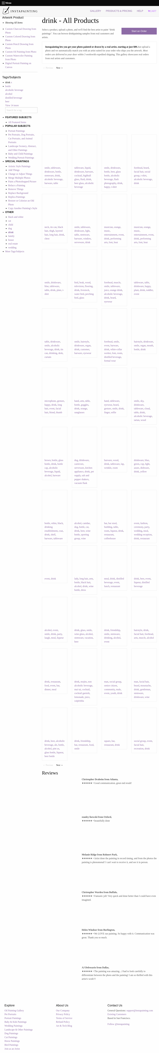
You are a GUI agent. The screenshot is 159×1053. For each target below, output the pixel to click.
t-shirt (114, 187)
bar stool (112, 523)
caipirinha (79, 701)
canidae (86, 523)
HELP (140, 11)
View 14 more (12, 105)
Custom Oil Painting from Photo (20, 51)
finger (107, 412)
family (11, 236)
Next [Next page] (60, 67)
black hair (85, 582)
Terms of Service (64, 1018)
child (10, 224)
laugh (47, 637)
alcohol (8, 94)
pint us (56, 748)
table (55, 183)
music (107, 231)
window (87, 238)
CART (152, 11)
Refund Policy (63, 1022)
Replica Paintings (16, 197)
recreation (139, 748)
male (118, 689)
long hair (53, 234)
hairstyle (85, 341)
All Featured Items (17, 122)
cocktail (78, 175)
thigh (51, 231)
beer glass (79, 183)
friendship (115, 630)
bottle (8, 86)
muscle (117, 282)
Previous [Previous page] (50, 67)
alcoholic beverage (14, 90)
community (109, 689)
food (47, 685)
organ (88, 345)
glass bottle (50, 752)
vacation (89, 637)
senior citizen (110, 685)
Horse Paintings (12, 1041)
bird (76, 282)
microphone (50, 401)
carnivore (78, 464)
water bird (79, 294)
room (119, 353)
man (106, 681)
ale (55, 745)
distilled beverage (13, 97)
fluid (82, 179)
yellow (143, 471)
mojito (84, 681)
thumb (59, 412)
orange (117, 227)
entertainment (110, 234)
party (147, 527)
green (136, 464)
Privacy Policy (63, 1014)
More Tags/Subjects (14, 251)
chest (47, 238)
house (11, 240)
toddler (149, 290)
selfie (113, 412)
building (108, 527)
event (121, 234)
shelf (53, 534)
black (60, 523)
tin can (53, 227)
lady (76, 578)
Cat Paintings (10, 1037)
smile (47, 168)
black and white (15, 217)
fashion (143, 523)
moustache (145, 685)
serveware (79, 242)
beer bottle (50, 756)
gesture (60, 401)
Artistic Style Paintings (19, 166)
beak (81, 282)
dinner (48, 689)
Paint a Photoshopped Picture (22, 181)
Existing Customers (116, 1014)
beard (146, 168)
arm (82, 401)
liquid (87, 168)
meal (145, 531)
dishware (144, 468)
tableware (55, 168)
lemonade (79, 697)
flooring (89, 286)
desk (60, 353)
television (79, 286)
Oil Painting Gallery (14, 1010)
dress (83, 590)
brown (48, 460)
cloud (147, 408)
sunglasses (79, 412)
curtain (48, 357)
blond (52, 412)
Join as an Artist (12, 1048)
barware (48, 183)
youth (113, 693)
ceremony (138, 527)
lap (122, 464)
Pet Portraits (10, 1014)
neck (47, 227)
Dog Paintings (11, 1033)
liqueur (113, 531)
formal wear (110, 360)
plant (136, 290)
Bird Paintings (11, 1045)
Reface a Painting (16, 185)
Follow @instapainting (118, 1024)
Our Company (63, 1010)
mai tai (77, 689)
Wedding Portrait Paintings (21, 157)
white (53, 523)
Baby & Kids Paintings (15, 1022)
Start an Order (139, 31)
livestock (85, 290)
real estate (13, 243)
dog (10, 228)
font (111, 242)
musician (108, 227)
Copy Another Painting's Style (22, 208)
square (107, 741)
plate (59, 290)
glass (81, 297)
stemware (49, 175)
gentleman (145, 689)
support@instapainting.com (139, 1010)
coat (61, 531)
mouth (150, 345)
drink (57, 175)
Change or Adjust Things (20, 174)
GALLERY (95, 11)
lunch (107, 586)
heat (116, 242)
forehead (138, 168)
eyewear (108, 301)
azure (136, 468)
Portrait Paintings (16, 131)
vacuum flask (80, 483)
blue (47, 286)
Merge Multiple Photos (19, 178)
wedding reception (143, 534)
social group (115, 681)
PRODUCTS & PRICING (119, 11)
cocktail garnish (82, 693)
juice (106, 290)
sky (141, 401)
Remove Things (15, 189)
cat (9, 221)
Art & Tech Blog (64, 1025)
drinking (53, 353)
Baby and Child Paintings (20, 153)
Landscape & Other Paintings (18, 1029)
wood (87, 282)
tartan (136, 420)
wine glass (79, 634)
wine (83, 538)
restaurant (109, 534)
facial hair (139, 171)
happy (107, 187)
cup (142, 464)
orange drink (116, 290)
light (87, 231)
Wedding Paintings (13, 1025)
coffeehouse (110, 538)
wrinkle (107, 468)
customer (85, 349)
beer (7, 101)
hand (76, 401)
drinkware (49, 171)
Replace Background (18, 193)
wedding (12, 247)
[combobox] (21, 110)
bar (105, 523)
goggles (84, 405)
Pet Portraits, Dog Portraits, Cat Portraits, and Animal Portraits (21, 138)
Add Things (14, 170)
